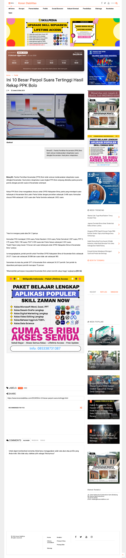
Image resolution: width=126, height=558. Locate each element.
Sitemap (49, 548)
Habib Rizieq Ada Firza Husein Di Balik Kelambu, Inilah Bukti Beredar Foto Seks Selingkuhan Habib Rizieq (101, 410)
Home (12, 8)
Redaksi (59, 537)
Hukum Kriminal (73, 8)
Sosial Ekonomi (57, 8)
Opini (10, 13)
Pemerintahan (34, 8)
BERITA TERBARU (96, 260)
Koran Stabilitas (27, 3)
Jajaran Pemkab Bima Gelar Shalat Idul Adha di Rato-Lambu (102, 364)
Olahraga (98, 8)
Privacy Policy (61, 541)
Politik (45, 8)
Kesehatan (110, 8)
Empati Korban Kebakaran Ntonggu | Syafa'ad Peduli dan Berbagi (103, 438)
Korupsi (21, 8)
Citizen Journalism (50, 541)
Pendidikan (87, 8)
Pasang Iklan (60, 544)
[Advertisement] (22, 160)
